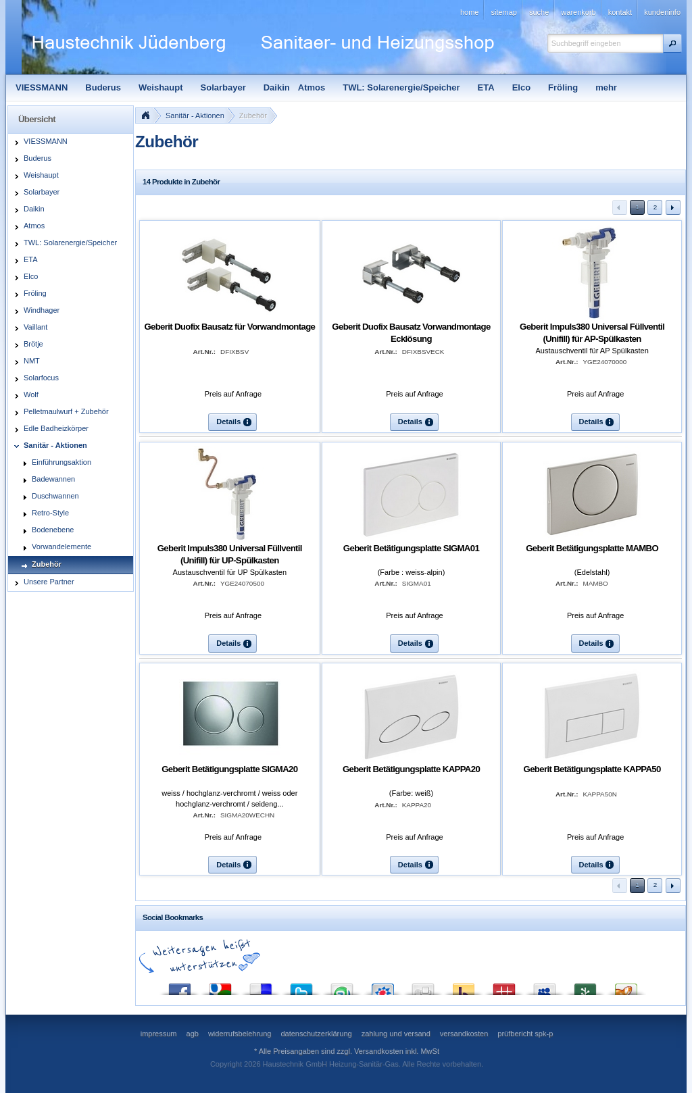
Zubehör (253, 115)
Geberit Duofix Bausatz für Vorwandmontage (229, 327)
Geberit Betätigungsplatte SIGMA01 (411, 548)
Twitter (301, 986)
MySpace (544, 986)
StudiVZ (382, 986)
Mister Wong (504, 986)
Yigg (626, 986)
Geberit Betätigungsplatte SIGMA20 (229, 769)
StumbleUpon (342, 986)
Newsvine (585, 986)
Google (220, 986)
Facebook (179, 986)
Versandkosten (378, 1051)
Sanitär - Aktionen (195, 115)
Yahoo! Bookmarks (463, 986)
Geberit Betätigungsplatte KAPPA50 (592, 769)
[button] (672, 43)
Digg (423, 986)
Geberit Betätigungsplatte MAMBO (592, 548)
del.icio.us (261, 986)
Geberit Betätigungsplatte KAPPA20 (411, 769)
